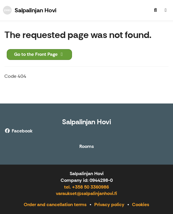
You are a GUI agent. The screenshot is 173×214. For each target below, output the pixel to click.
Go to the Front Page (39, 54)
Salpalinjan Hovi (86, 121)
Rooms (86, 146)
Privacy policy (109, 204)
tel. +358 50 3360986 (86, 187)
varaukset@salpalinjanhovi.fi (86, 193)
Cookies (140, 204)
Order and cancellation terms (55, 204)
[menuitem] (155, 10)
